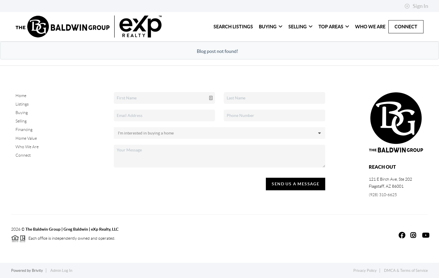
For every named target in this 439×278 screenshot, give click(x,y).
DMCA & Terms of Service (406, 270)
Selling (300, 26)
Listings (22, 104)
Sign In (416, 6)
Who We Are (370, 26)
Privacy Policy (365, 270)
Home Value (26, 138)
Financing (24, 129)
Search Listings (233, 26)
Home (21, 95)
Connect (406, 26)
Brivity (37, 270)
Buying (271, 26)
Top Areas (334, 26)
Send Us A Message (295, 184)
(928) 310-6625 (383, 194)
